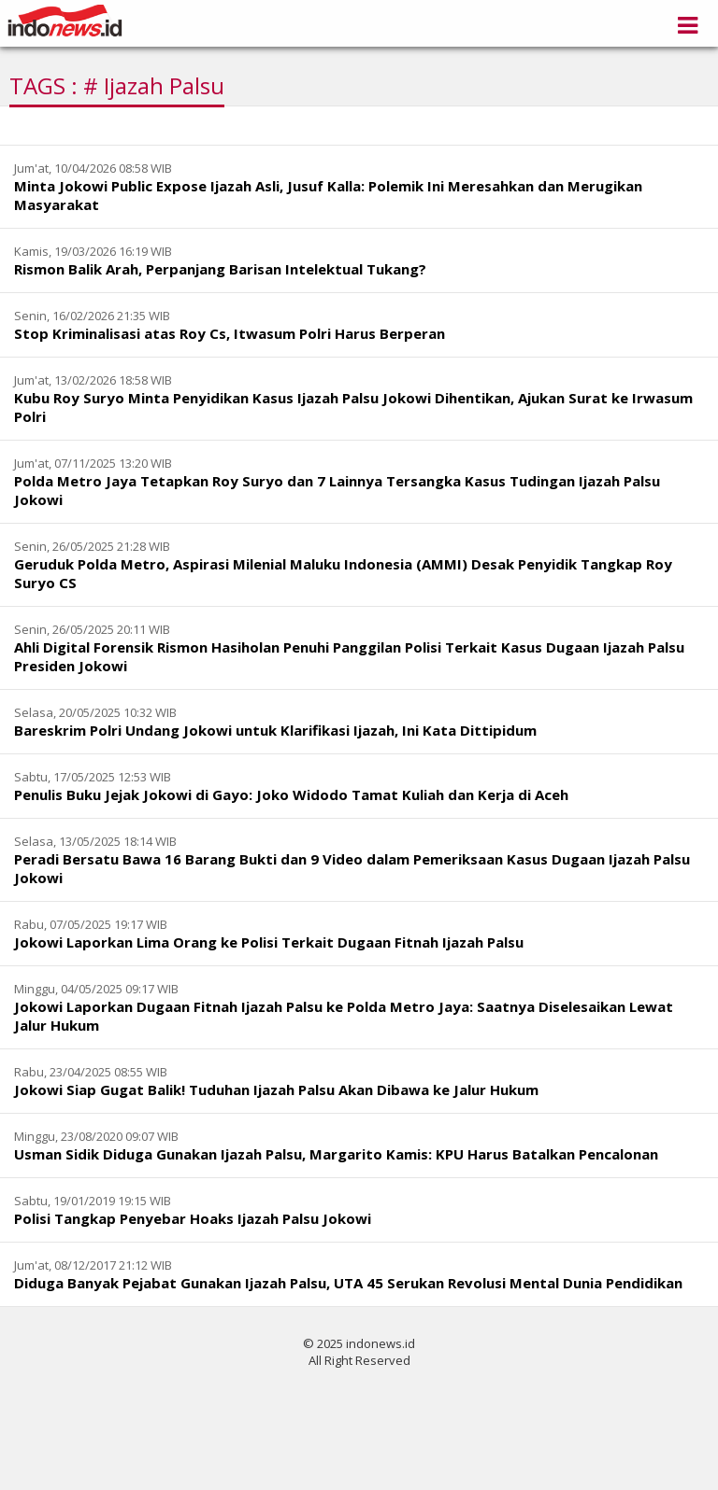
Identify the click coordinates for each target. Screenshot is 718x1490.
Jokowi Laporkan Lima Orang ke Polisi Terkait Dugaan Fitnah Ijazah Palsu (269, 942)
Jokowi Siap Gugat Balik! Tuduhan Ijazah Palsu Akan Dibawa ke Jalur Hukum (276, 1089)
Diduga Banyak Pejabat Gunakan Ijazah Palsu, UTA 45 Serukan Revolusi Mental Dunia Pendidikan (348, 1282)
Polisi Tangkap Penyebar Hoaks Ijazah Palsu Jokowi (192, 1218)
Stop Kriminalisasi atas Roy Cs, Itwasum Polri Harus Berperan (229, 333)
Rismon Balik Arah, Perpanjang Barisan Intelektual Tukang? (220, 269)
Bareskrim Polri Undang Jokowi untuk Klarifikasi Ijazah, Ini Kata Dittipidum (275, 730)
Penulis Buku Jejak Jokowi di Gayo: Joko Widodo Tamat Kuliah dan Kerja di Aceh (291, 794)
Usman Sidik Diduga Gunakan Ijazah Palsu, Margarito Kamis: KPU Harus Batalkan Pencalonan (336, 1154)
